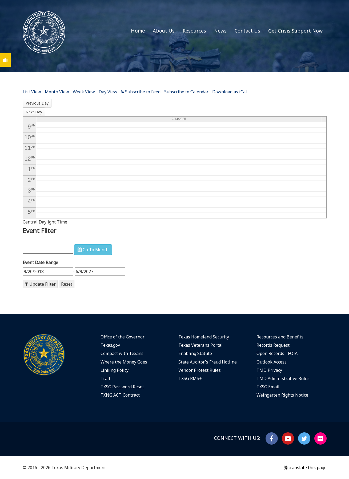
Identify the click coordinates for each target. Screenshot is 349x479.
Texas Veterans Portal (200, 345)
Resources (194, 30)
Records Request (273, 345)
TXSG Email (267, 387)
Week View (84, 92)
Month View (57, 92)
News (220, 30)
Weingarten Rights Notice (282, 395)
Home (138, 30)
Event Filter (39, 230)
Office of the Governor (123, 337)
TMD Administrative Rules (283, 378)
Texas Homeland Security (203, 337)
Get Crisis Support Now (295, 30)
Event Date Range (40, 262)
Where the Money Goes (124, 362)
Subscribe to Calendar (186, 92)
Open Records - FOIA (277, 353)
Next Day (34, 111)
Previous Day (37, 103)
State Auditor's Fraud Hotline (207, 362)
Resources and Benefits (279, 337)
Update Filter (40, 284)
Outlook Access (271, 362)
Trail (105, 378)
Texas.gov (110, 345)
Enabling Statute (195, 353)
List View (32, 92)
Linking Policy (115, 370)
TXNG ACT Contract (120, 395)
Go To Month (93, 250)
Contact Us (247, 30)
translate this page (305, 467)
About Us (164, 30)
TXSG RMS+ (190, 378)
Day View (108, 92)
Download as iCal (229, 92)
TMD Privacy (269, 370)
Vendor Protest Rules (199, 370)
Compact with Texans (122, 353)
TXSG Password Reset (122, 387)
